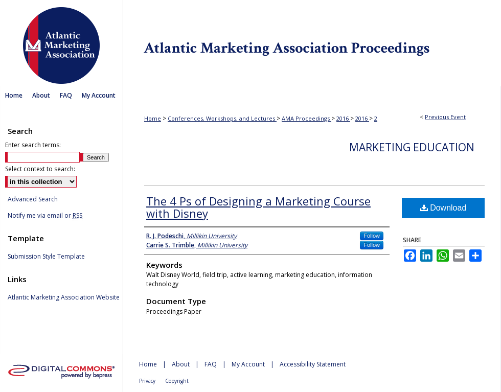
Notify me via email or (45, 215)
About (181, 364)
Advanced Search (33, 199)
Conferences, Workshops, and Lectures (222, 118)
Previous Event (445, 117)
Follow (371, 236)
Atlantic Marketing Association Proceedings (312, 43)
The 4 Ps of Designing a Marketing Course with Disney (258, 207)
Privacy (147, 380)
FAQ (210, 364)
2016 (343, 118)
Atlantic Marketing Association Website (64, 297)
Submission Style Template (46, 256)
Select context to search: (40, 169)
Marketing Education (411, 147)
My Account (248, 364)
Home (152, 118)
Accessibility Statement (313, 364)
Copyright (177, 380)
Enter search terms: (33, 145)
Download (443, 207)
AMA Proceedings (306, 118)
